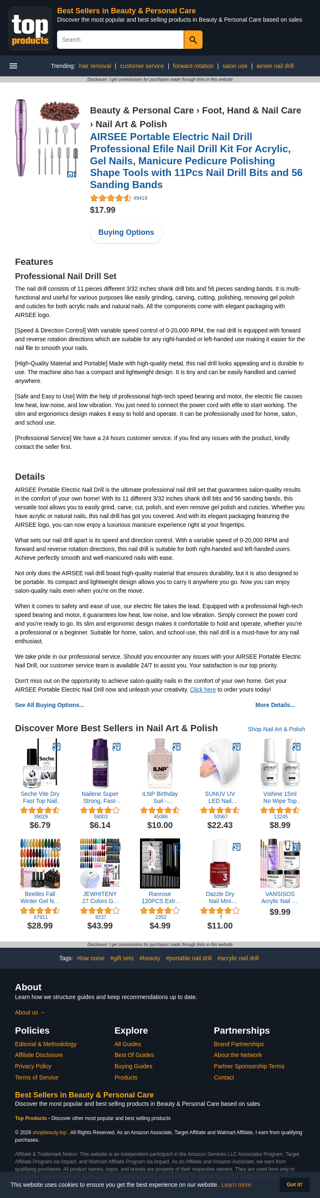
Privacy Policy (33, 1066)
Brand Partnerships (239, 1044)
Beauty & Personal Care (142, 110)
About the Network (238, 1055)
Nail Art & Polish (131, 124)
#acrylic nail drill (238, 958)
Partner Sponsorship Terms (249, 1066)
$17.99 (102, 209)
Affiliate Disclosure (39, 1055)
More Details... (275, 705)
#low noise (91, 958)
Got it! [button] (294, 1185)
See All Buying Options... (49, 705)
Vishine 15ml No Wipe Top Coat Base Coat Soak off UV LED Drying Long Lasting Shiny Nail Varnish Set (280, 797)
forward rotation (193, 66)
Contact (224, 1077)
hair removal (95, 66)
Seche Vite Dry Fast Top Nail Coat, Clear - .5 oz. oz (40, 797)
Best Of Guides (134, 1055)
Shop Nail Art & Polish (276, 729)
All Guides (128, 1044)
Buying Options (126, 232)
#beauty (150, 958)
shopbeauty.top (49, 1132)
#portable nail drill (189, 958)
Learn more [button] (237, 1184)
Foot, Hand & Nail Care (251, 110)
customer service (142, 66)
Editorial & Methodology (46, 1044)
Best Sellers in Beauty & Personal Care (126, 11)
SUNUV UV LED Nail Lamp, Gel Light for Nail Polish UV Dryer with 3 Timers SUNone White (220, 797)
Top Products (31, 1118)
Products (126, 1077)
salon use (235, 66)
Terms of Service (36, 1077)
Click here (203, 689)
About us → (30, 1012)
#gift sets (122, 958)
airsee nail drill (274, 66)
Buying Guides (133, 1066)
